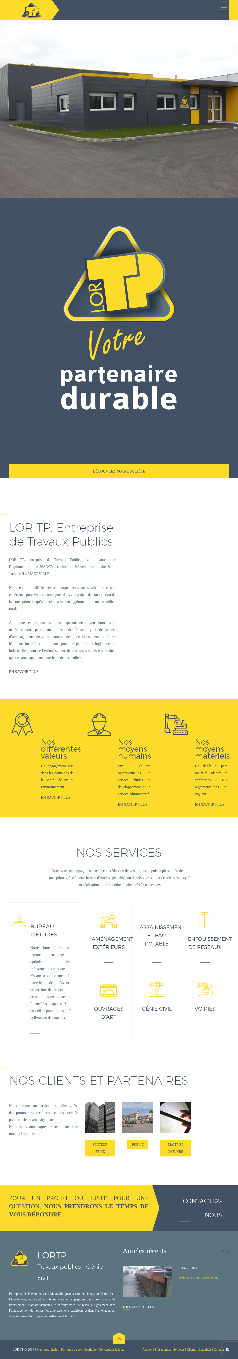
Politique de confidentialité (79, 1349)
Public (138, 1144)
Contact (219, 1349)
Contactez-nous (202, 1208)
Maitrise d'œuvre (175, 1148)
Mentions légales (48, 1349)
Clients (191, 1349)
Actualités (205, 1349)
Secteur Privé (100, 1148)
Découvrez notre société (119, 471)
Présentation (163, 1349)
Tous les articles (138, 1307)
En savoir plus (24, 672)
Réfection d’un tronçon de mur (199, 1277)
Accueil (147, 1349)
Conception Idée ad (111, 1349)
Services (178, 1349)
